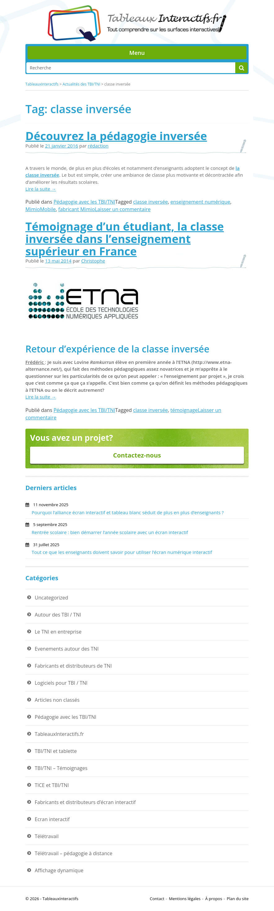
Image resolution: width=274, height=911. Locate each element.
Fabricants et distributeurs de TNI (73, 665)
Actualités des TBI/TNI (81, 84)
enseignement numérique (200, 201)
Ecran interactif (52, 819)
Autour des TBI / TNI (58, 614)
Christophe (93, 261)
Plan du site (238, 898)
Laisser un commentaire (123, 209)
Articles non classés (57, 700)
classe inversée (150, 201)
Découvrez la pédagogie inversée (116, 136)
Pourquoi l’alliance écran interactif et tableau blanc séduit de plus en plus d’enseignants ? (128, 512)
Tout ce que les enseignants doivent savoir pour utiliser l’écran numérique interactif (122, 552)
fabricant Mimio (76, 209)
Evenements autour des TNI (67, 648)
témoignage (184, 410)
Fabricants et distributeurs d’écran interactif (85, 802)
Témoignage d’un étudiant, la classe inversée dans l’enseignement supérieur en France (124, 239)
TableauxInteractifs (42, 84)
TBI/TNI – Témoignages (61, 768)
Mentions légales (185, 898)
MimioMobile (40, 209)
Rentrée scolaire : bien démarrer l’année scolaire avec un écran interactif (110, 532)
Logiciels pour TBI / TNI (61, 682)
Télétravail (47, 836)
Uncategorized (51, 597)
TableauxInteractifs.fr (59, 734)
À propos (213, 898)
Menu (137, 52)
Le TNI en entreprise (58, 631)
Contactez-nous (137, 455)
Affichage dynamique (59, 870)
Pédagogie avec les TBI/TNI (84, 201)
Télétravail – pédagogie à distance (73, 853)
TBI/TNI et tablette (56, 751)
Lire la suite (40, 189)
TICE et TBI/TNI (52, 785)
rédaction (98, 146)
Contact (157, 898)
